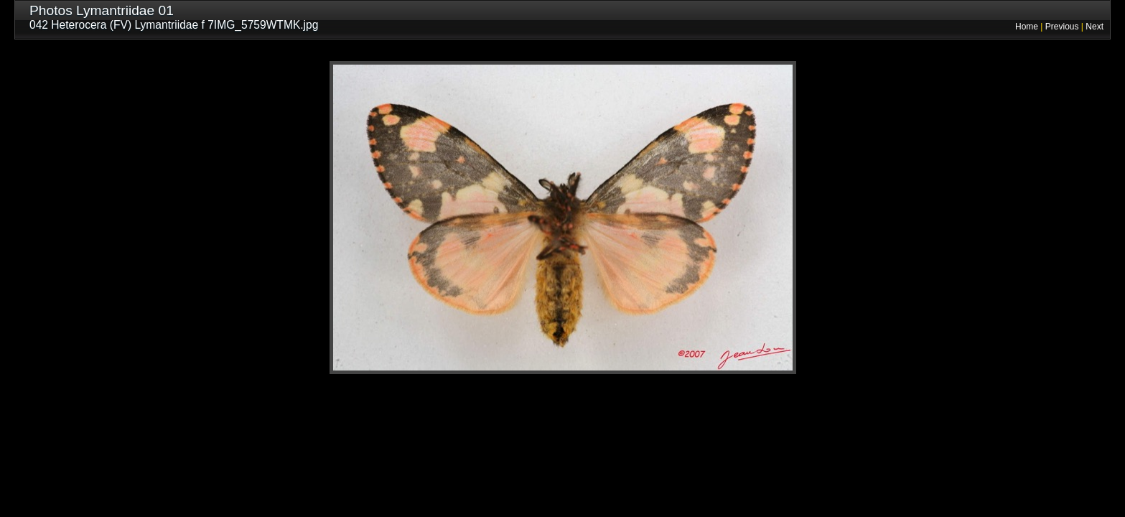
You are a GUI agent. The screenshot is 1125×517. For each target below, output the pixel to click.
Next (1094, 27)
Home (1026, 27)
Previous (1062, 27)
